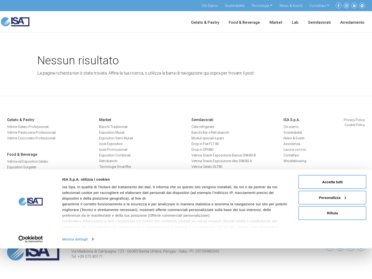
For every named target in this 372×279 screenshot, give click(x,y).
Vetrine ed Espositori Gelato (27, 161)
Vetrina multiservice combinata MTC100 (221, 178)
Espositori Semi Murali (116, 138)
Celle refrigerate (202, 127)
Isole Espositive (110, 144)
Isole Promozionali (113, 149)
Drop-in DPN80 (202, 149)
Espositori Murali (112, 132)
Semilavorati (319, 23)
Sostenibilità (234, 6)
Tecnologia (260, 6)
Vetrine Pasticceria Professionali (31, 132)
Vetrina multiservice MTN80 (211, 172)
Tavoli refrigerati (111, 198)
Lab (295, 23)
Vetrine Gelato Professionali (28, 127)
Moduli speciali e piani (207, 138)
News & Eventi (291, 6)
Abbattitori (107, 187)
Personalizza (332, 228)
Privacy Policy (354, 120)
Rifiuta (332, 243)
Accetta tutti (332, 212)
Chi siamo (291, 127)
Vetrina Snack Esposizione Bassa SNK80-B (223, 155)
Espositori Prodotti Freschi (27, 173)
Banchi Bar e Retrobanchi (210, 132)
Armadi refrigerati (112, 193)
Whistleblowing (295, 161)
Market (276, 23)
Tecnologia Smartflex (115, 167)
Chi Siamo (210, 6)
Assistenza (292, 144)
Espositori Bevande (21, 178)
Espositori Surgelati (21, 167)
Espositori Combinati (115, 155)
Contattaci (317, 6)
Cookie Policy (354, 125)
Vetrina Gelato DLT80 (206, 167)
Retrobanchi (108, 161)
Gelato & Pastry (205, 23)
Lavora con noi (295, 149)
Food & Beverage (244, 23)
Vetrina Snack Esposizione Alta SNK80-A (221, 161)
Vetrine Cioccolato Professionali (31, 138)
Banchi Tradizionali (113, 127)
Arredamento (352, 23)
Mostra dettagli (75, 270)
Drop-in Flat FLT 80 (205, 144)
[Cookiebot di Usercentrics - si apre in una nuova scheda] (30, 269)
